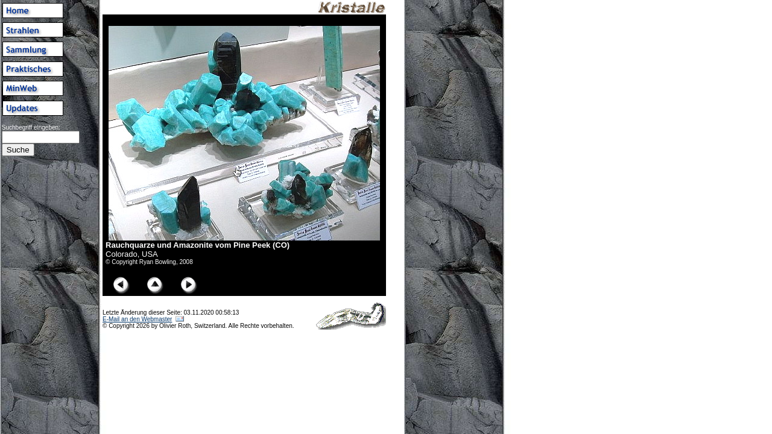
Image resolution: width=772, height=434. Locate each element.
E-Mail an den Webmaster (137, 319)
